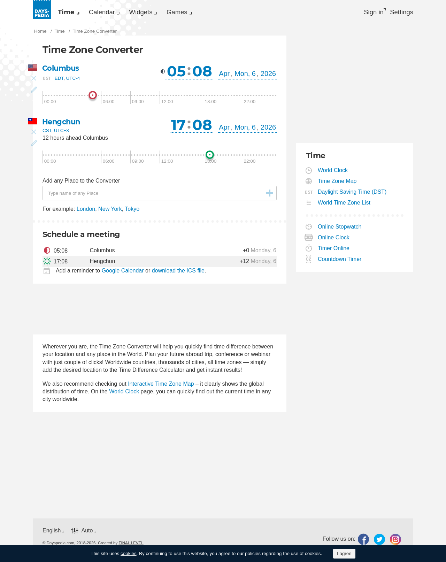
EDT (59, 80)
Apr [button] (224, 75)
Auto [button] (87, 533)
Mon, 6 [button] (245, 75)
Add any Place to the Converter (81, 183)
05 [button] (176, 73)
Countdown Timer (339, 261)
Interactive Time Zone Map (161, 386)
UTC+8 (61, 133)
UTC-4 (73, 80)
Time (70, 12)
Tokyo (132, 211)
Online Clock (333, 239)
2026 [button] (268, 75)
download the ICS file (178, 273)
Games (206, 12)
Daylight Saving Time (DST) (352, 194)
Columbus (62, 70)
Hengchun (62, 124)
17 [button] (178, 127)
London (86, 211)
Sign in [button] (368, 12)
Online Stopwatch (339, 229)
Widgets (161, 12)
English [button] (52, 533)
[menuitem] (71, 13)
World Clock (124, 394)
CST (47, 133)
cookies (129, 553)
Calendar (114, 12)
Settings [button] (400, 12)
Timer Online (333, 250)
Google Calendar (123, 273)
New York (110, 211)
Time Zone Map (337, 183)
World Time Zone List (344, 205)
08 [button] (202, 73)
